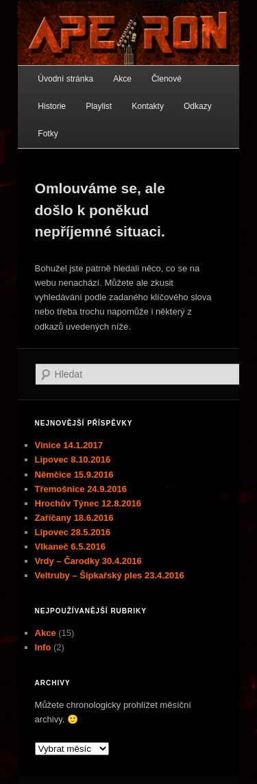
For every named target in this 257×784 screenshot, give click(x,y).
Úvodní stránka (65, 79)
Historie (52, 106)
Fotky (48, 133)
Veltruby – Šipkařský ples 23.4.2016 (109, 575)
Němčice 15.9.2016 (74, 474)
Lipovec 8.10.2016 (73, 459)
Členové (166, 79)
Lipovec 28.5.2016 (73, 532)
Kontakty (148, 106)
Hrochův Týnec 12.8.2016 (88, 503)
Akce (122, 79)
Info (43, 647)
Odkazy (198, 106)
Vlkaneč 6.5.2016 (70, 546)
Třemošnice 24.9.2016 (81, 489)
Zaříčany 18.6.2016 (74, 518)
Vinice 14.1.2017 (69, 445)
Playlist (99, 106)
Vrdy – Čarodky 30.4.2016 (88, 561)
